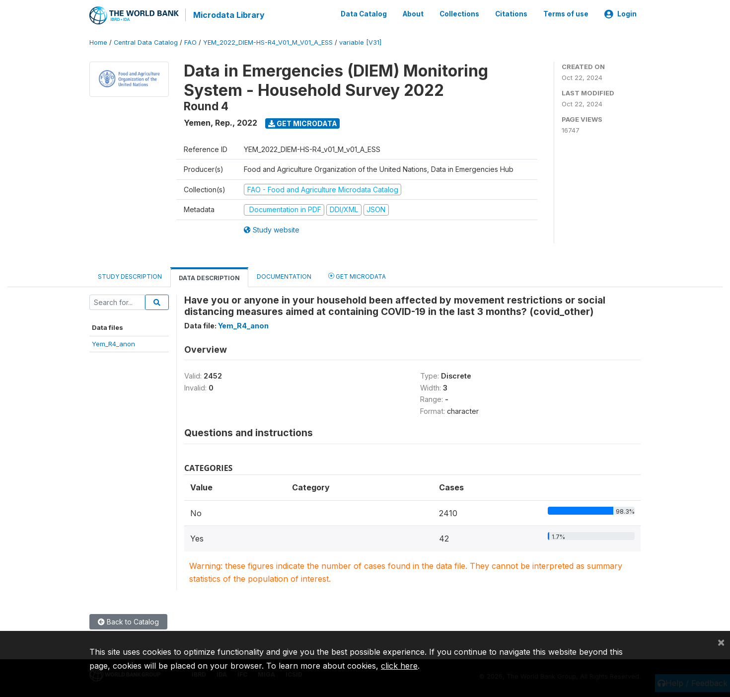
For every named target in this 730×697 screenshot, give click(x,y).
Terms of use (565, 14)
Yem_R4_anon (113, 343)
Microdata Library (228, 15)
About (413, 14)
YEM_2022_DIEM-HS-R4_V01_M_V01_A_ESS (268, 42)
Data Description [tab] (209, 277)
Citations (511, 14)
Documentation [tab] (284, 275)
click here (399, 666)
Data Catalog (364, 14)
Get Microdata (302, 122)
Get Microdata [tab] (357, 275)
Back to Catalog (128, 621)
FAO (190, 42)
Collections (459, 14)
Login (620, 14)
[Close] (721, 642)
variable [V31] (360, 42)
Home (98, 42)
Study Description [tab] (130, 275)
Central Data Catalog (146, 42)
